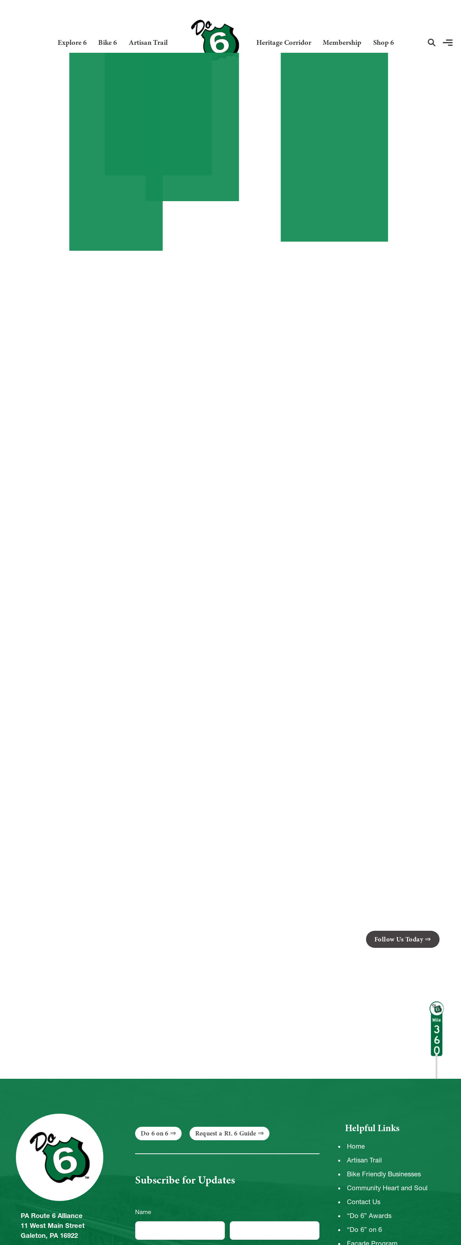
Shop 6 (383, 42)
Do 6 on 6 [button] (155, 1133)
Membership (342, 42)
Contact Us (363, 1202)
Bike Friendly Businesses (384, 1174)
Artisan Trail (148, 42)
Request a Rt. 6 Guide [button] (225, 1133)
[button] (431, 42)
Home (356, 1146)
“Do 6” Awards (369, 1216)
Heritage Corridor (283, 42)
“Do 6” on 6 (364, 1229)
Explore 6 (72, 42)
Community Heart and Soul (387, 1188)
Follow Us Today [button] (399, 939)
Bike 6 (107, 42)
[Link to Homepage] (212, 42)
